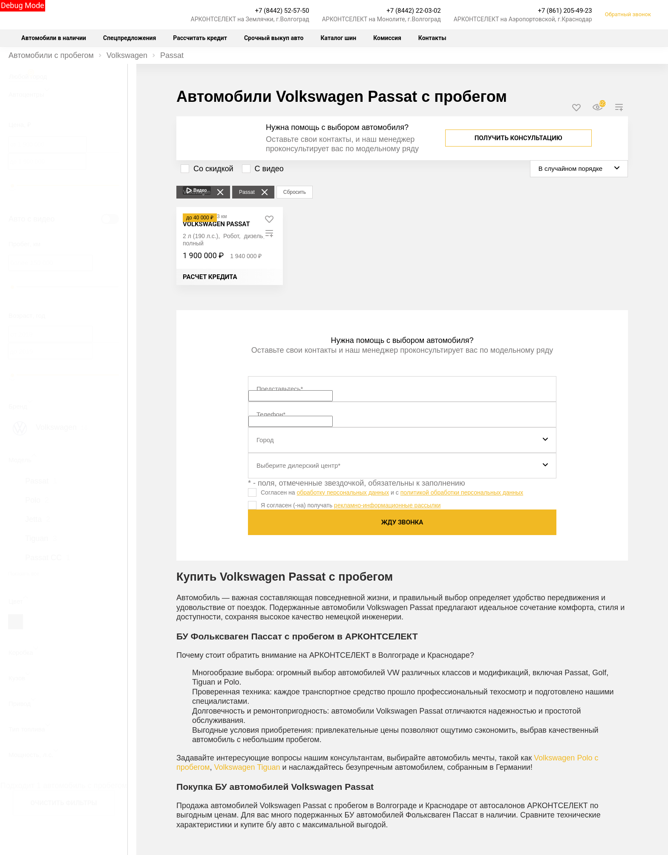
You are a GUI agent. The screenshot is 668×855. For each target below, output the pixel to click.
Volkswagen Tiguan (247, 767)
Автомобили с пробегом (51, 55)
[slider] (12, 185)
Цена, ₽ (20, 124)
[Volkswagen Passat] (216, 224)
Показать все (23, 574)
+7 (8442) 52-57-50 (282, 10)
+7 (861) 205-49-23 (565, 10)
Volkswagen (127, 55)
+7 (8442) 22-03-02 (413, 10)
